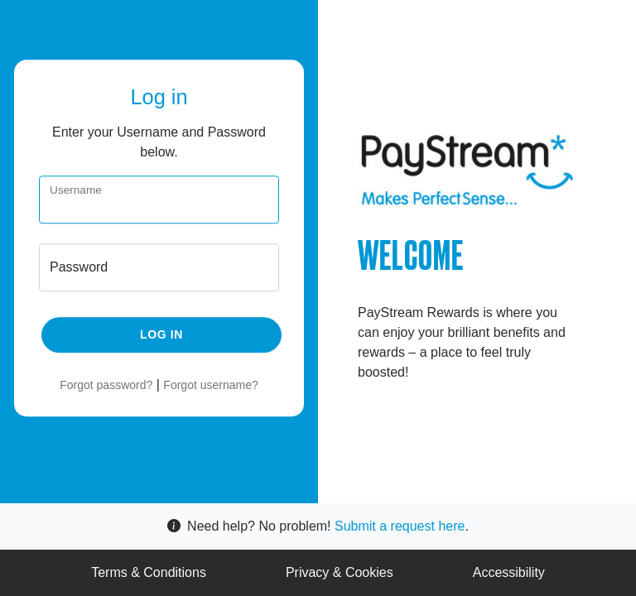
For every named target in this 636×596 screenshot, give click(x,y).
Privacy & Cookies (339, 572)
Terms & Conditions (148, 572)
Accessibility (509, 572)
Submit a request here (400, 526)
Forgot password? (106, 385)
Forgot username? (210, 385)
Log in (161, 335)
